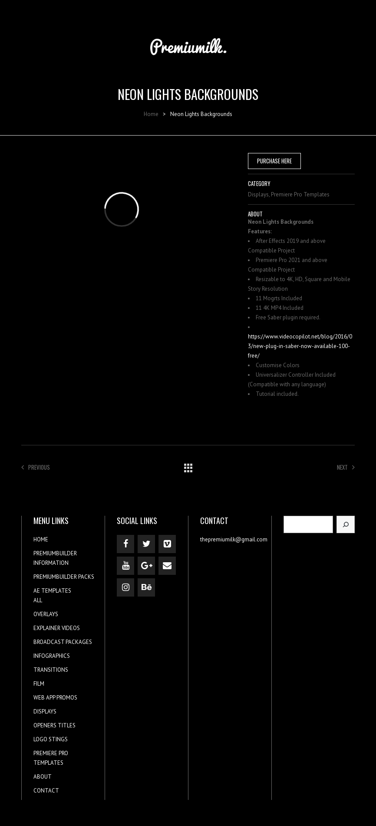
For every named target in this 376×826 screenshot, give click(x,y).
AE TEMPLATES (52, 590)
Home (151, 114)
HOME (40, 539)
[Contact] (167, 566)
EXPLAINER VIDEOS (56, 628)
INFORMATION (51, 563)
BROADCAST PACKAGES (62, 642)
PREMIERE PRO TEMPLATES (50, 758)
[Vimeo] (167, 544)
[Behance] (146, 587)
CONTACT (46, 790)
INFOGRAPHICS (51, 656)
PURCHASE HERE (274, 160)
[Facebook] (125, 544)
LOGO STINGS (50, 739)
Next (346, 467)
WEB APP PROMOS (55, 697)
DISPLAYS (44, 711)
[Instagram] (125, 587)
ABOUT (42, 776)
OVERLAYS (45, 614)
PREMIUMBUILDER (55, 553)
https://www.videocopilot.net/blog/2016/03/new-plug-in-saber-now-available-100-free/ (300, 346)
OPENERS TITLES (54, 725)
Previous (35, 467)
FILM (38, 683)
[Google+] (146, 566)
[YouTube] (125, 566)
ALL (37, 600)
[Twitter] (146, 544)
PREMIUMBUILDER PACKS (63, 577)
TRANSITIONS (50, 669)
